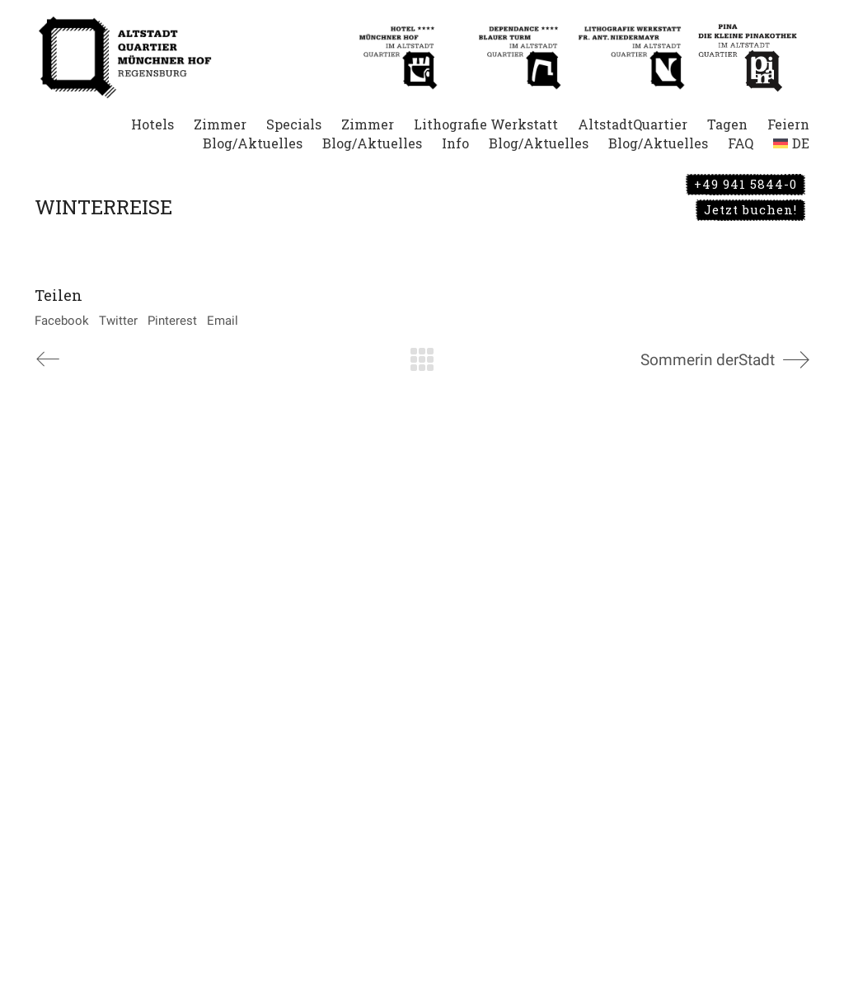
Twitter (118, 320)
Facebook (62, 320)
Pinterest (172, 320)
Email (222, 320)
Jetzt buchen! (750, 209)
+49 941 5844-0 (745, 184)
